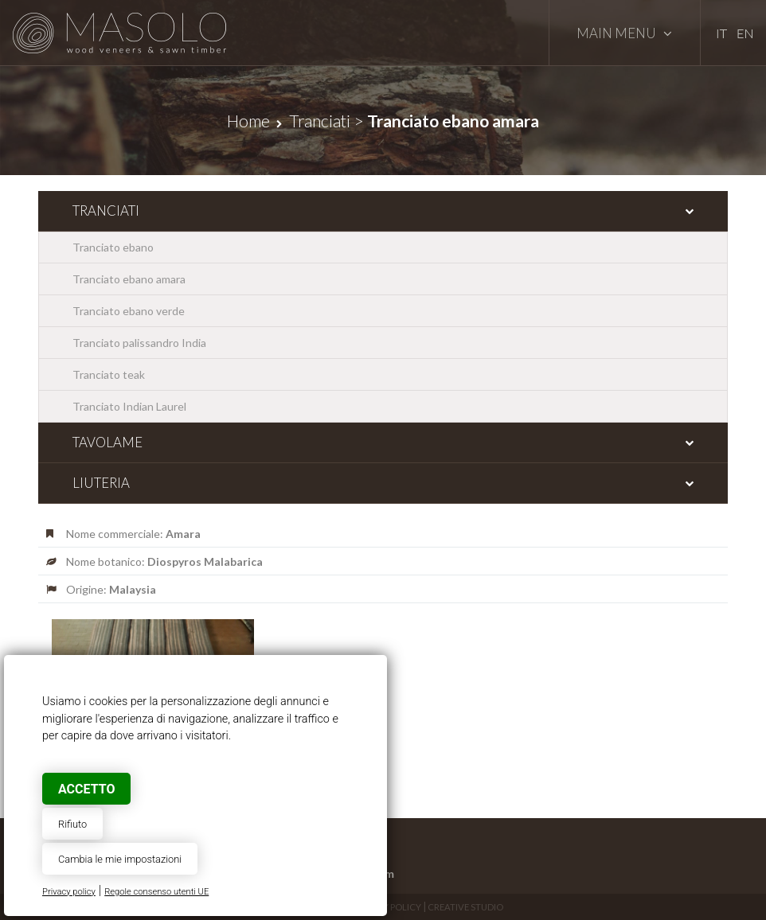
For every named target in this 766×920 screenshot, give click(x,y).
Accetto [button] (86, 789)
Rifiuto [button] (72, 824)
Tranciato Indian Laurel (129, 406)
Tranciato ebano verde (128, 311)
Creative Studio (465, 907)
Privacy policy (69, 892)
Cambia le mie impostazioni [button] (120, 859)
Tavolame (107, 442)
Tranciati (319, 121)
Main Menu (624, 33)
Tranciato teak (108, 374)
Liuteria (101, 482)
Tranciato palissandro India (139, 342)
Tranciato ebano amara (129, 279)
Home (248, 121)
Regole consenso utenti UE (156, 892)
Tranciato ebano (113, 247)
